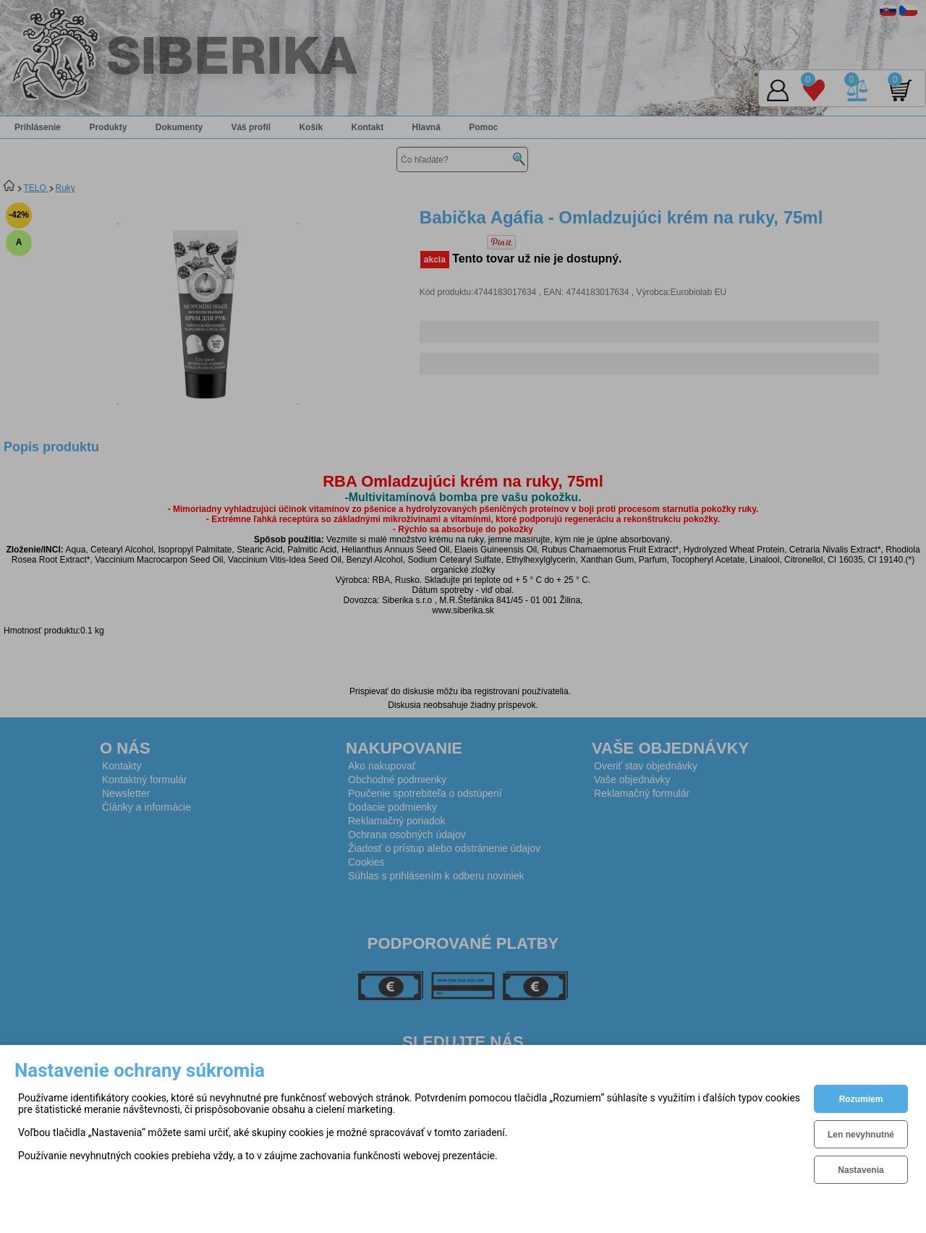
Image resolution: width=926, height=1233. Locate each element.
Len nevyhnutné (861, 1135)
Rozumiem (861, 1099)
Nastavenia (860, 1170)
